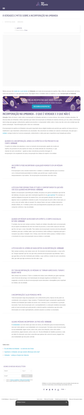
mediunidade (16, 325)
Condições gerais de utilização (61, 399)
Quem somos (39, 399)
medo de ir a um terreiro (21, 91)
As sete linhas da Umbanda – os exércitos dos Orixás (19, 348)
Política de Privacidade (48, 399)
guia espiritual (51, 195)
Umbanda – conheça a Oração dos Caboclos (16, 355)
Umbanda (20, 22)
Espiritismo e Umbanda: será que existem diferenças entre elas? (22, 352)
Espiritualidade (10, 22)
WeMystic (19, 28)
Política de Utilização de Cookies (75, 399)
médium (5, 133)
